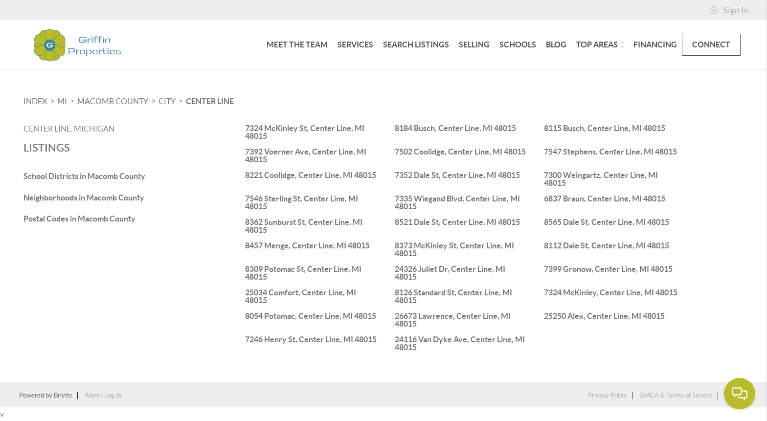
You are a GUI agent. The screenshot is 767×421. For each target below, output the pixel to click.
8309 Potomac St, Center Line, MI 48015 (303, 273)
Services (355, 44)
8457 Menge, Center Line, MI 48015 (307, 245)
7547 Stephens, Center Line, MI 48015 (610, 151)
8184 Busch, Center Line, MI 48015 (455, 128)
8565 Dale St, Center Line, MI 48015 (606, 222)
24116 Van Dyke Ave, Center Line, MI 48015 (460, 343)
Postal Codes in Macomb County (79, 218)
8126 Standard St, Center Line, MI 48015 (453, 296)
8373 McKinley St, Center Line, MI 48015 (454, 249)
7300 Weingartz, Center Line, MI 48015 (601, 179)
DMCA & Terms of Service (676, 395)
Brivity (63, 395)
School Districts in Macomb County (84, 176)
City (167, 101)
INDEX (35, 101)
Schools (517, 44)
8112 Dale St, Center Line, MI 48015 (606, 245)
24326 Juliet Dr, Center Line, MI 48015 (450, 273)
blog (556, 44)
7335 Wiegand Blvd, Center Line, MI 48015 (457, 202)
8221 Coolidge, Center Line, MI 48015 (310, 175)
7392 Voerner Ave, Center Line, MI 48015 (305, 155)
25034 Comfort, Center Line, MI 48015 (300, 296)
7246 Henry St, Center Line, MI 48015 (311, 339)
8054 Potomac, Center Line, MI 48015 (310, 316)
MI (62, 101)
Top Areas (600, 44)
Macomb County (112, 101)
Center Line (210, 101)
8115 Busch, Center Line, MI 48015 (604, 128)
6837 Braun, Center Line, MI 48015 (604, 198)
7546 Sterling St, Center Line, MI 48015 (301, 202)
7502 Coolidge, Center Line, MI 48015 (460, 151)
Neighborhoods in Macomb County (83, 197)
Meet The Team (297, 44)
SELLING (474, 44)
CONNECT (711, 44)
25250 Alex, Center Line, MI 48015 (604, 316)
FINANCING (655, 44)
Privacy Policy (607, 395)
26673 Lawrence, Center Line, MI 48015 (453, 320)
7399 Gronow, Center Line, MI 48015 (608, 269)
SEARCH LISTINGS (416, 44)
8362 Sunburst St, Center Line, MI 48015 (303, 226)
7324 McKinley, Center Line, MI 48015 (610, 292)
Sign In (729, 10)
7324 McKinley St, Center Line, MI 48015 (304, 132)
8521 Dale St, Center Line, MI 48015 (457, 222)
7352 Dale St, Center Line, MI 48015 (457, 175)
